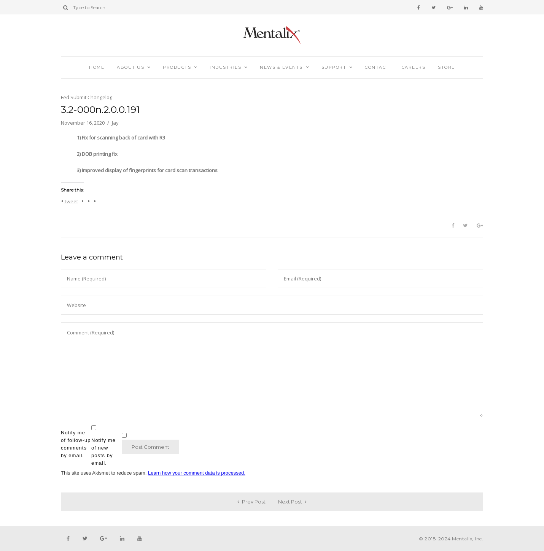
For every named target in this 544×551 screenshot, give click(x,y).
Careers (414, 67)
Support (334, 67)
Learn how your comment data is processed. (196, 473)
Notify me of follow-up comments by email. (76, 444)
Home (96, 67)
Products (177, 67)
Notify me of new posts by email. (103, 451)
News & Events (281, 67)
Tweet (71, 201)
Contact (377, 67)
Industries (225, 67)
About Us (130, 67)
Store (446, 67)
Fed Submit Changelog (86, 97)
